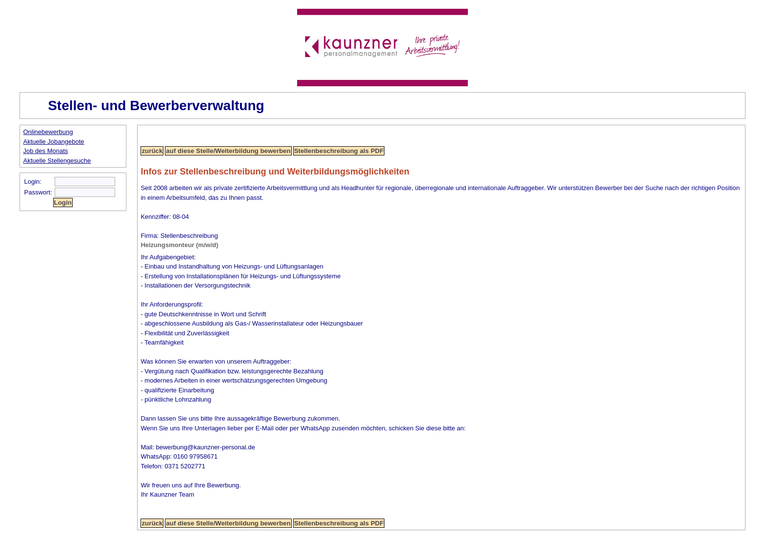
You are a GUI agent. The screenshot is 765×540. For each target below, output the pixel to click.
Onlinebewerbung (48, 131)
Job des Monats (45, 150)
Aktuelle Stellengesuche (57, 160)
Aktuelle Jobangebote (53, 141)
